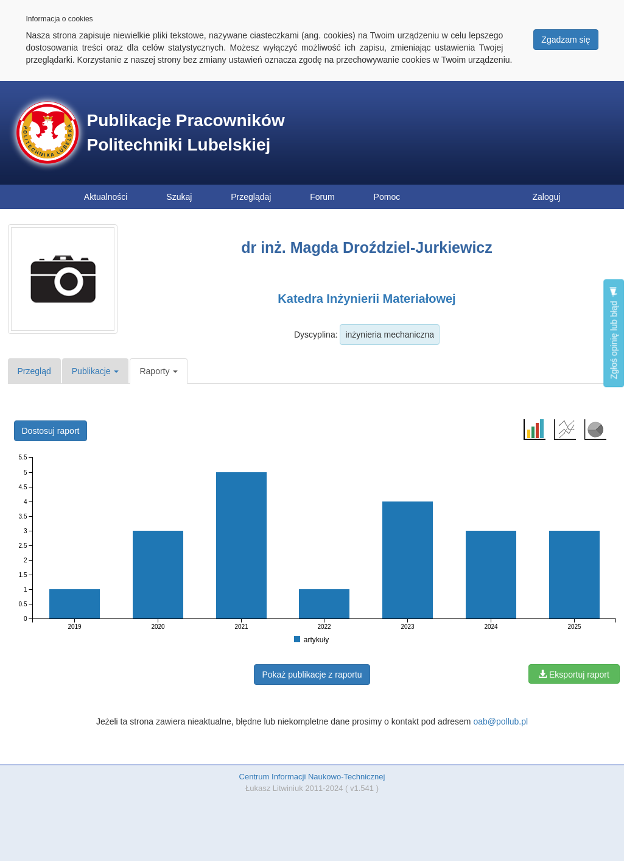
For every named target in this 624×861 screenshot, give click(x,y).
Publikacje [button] (95, 371)
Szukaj (179, 197)
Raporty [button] (158, 371)
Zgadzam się (565, 39)
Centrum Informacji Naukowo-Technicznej (312, 776)
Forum (322, 197)
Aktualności (106, 197)
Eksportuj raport (573, 674)
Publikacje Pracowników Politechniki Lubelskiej (186, 132)
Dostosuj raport (51, 431)
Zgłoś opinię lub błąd (614, 333)
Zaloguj (547, 197)
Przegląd (34, 371)
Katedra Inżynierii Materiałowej (366, 298)
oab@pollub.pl (500, 721)
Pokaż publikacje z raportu (312, 674)
